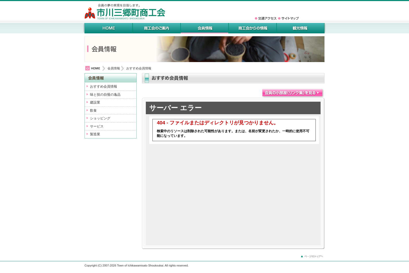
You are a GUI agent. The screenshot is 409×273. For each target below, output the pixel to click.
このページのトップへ (312, 256)
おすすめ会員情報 (103, 86)
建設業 (95, 102)
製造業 (95, 134)
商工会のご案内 (157, 28)
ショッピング (100, 118)
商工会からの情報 (252, 28)
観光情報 (300, 28)
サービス (97, 126)
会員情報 (204, 28)
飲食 (93, 110)
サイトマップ (289, 18)
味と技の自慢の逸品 (105, 94)
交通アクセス (266, 18)
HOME (109, 28)
